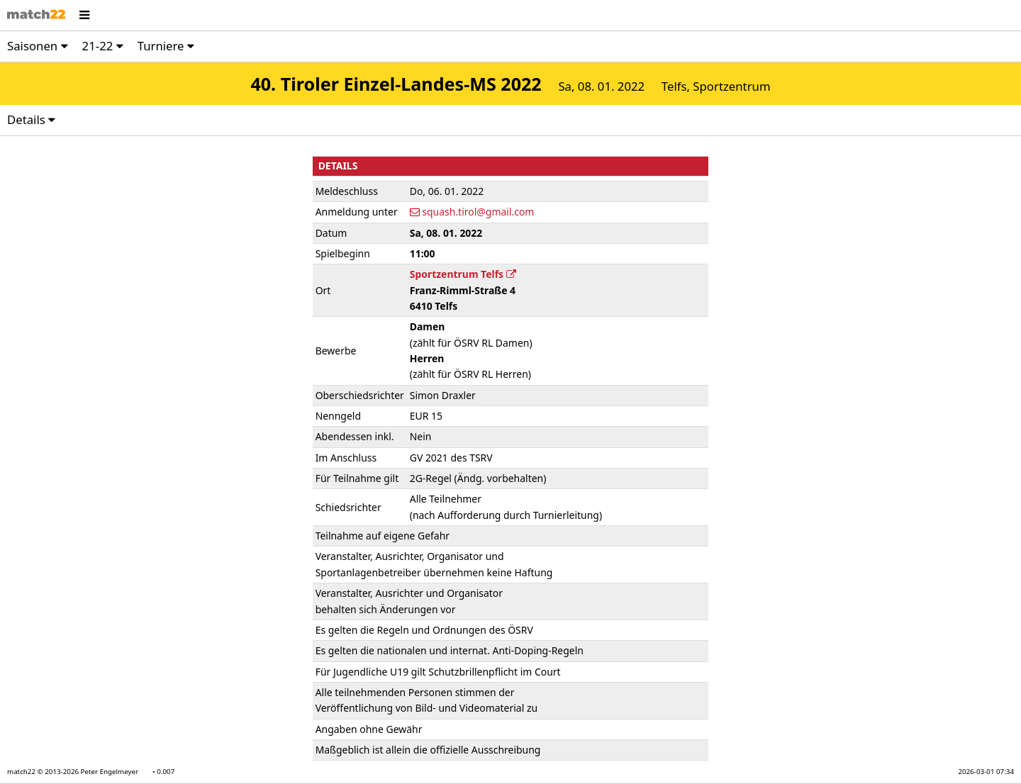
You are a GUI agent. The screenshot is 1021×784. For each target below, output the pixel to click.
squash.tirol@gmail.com (478, 211)
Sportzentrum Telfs (463, 274)
